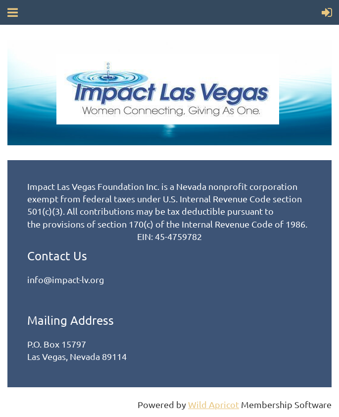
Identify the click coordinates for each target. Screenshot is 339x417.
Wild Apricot (213, 404)
